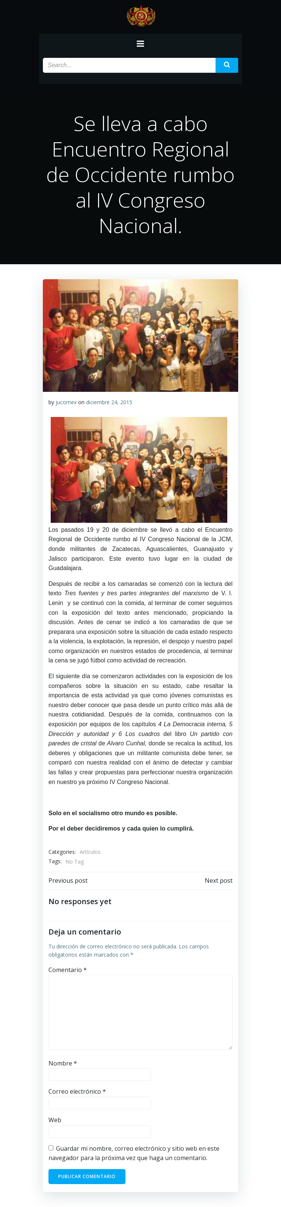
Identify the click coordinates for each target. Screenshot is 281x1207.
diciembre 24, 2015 (109, 402)
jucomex (66, 402)
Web (54, 1120)
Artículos (90, 851)
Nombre (62, 1063)
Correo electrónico (77, 1091)
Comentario (67, 970)
